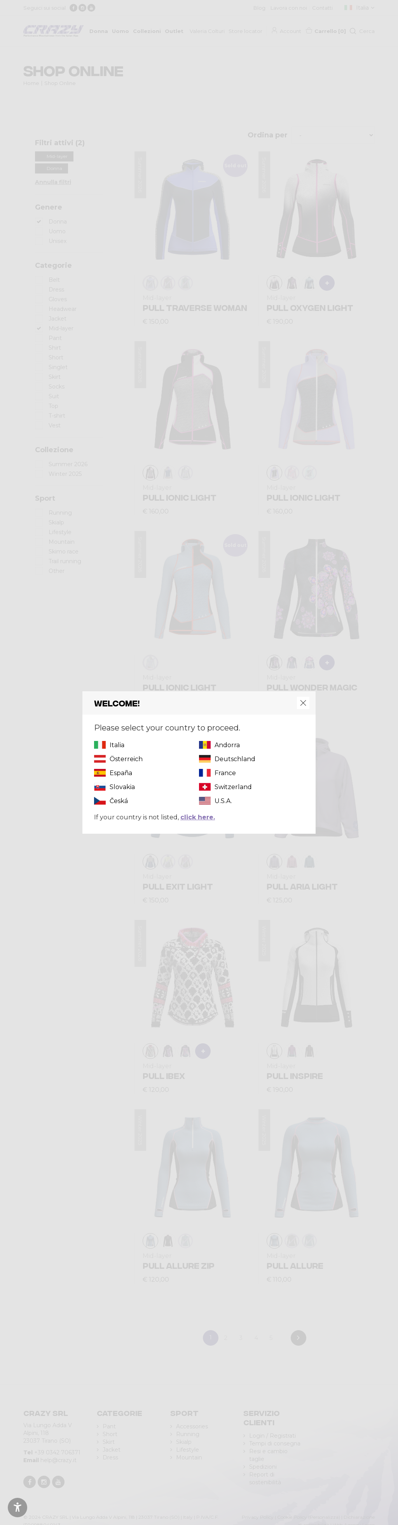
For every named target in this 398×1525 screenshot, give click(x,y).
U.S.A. (223, 801)
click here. (197, 817)
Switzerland (233, 787)
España (121, 773)
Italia (117, 745)
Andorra (227, 745)
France (225, 773)
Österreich (126, 759)
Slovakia (122, 787)
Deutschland (235, 759)
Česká (119, 801)
